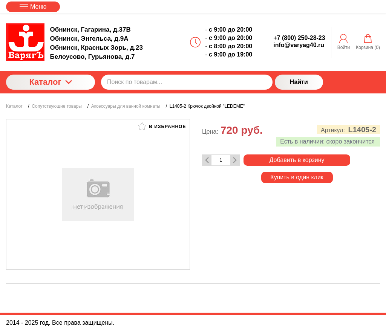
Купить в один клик (296, 177)
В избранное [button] (162, 126)
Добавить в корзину (297, 160)
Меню (33, 6)
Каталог (50, 82)
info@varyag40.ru (298, 45)
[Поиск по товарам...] (187, 82)
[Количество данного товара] (220, 160)
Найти (299, 82)
